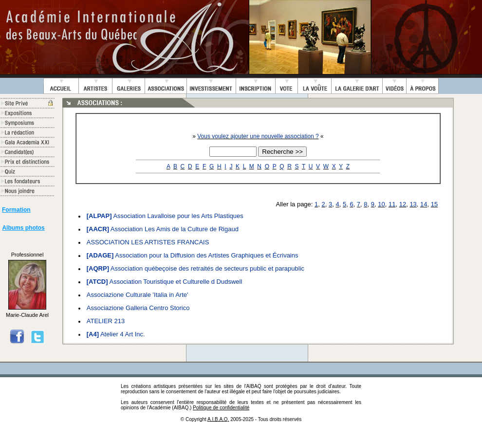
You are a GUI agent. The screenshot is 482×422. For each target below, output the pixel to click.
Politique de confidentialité (221, 407)
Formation (16, 209)
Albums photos (23, 227)
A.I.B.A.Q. (218, 419)
